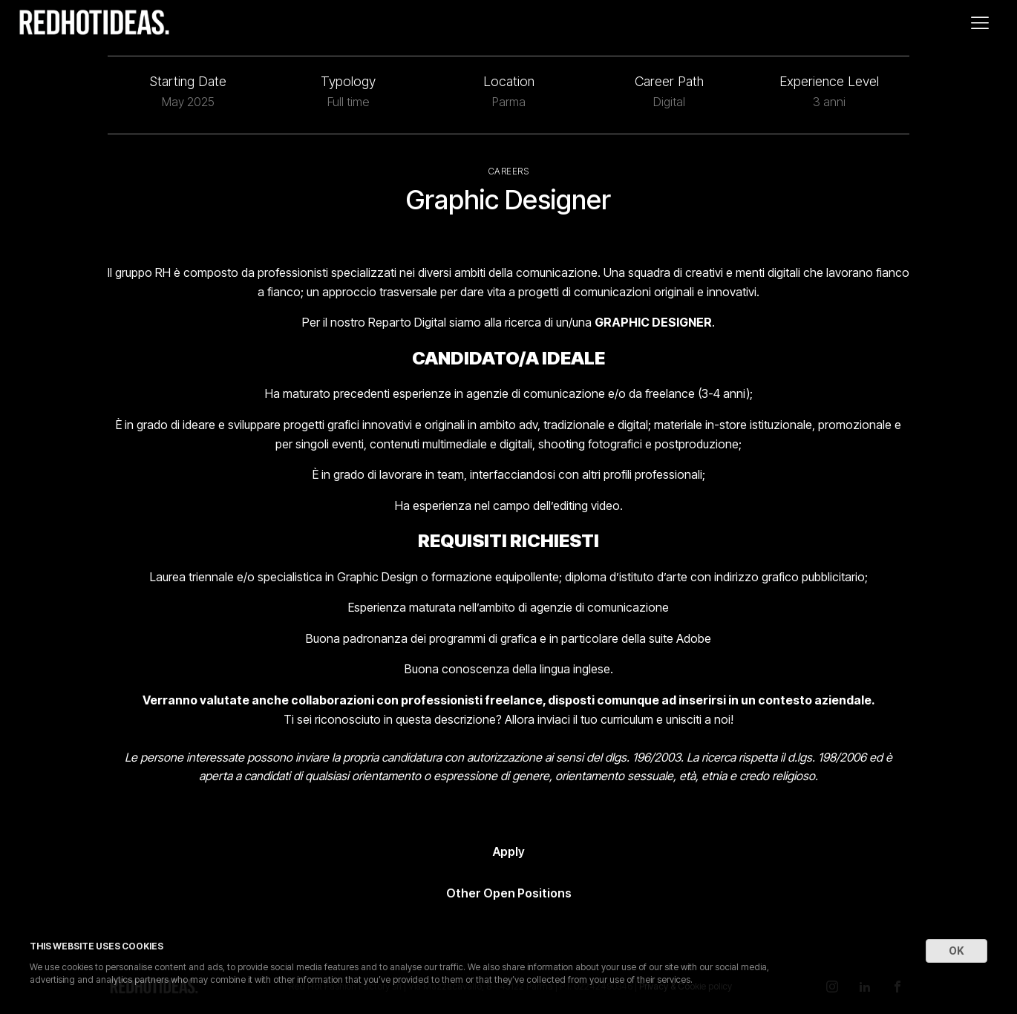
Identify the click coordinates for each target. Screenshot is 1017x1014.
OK (956, 950)
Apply (509, 851)
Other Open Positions (509, 893)
